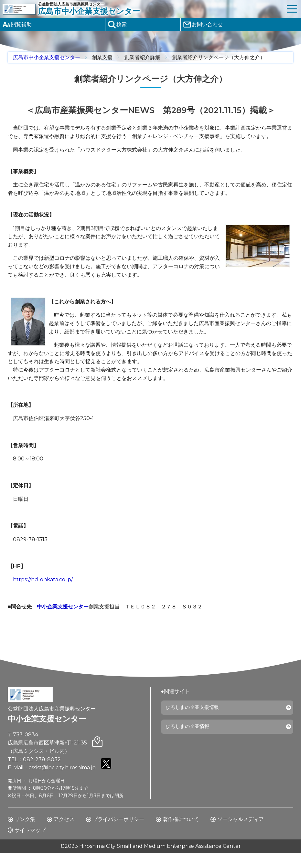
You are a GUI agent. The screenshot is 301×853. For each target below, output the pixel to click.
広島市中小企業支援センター (46, 57)
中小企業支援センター (63, 607)
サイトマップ (30, 830)
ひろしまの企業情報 (189, 729)
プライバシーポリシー (118, 819)
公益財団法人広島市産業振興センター (160, 9)
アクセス (64, 819)
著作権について (181, 819)
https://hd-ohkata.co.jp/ (43, 579)
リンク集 (25, 819)
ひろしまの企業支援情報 (194, 708)
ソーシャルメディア (240, 819)
